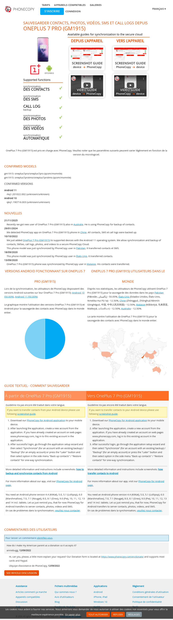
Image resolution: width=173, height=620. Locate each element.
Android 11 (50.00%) (26, 296)
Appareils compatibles (70, 5)
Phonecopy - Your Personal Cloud (19, 9)
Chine (83, 232)
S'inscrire (52, 11)
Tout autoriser (98, 614)
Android (98, 591)
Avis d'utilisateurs (64, 596)
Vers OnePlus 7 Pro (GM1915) (130, 58)
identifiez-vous (44, 538)
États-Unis (81, 256)
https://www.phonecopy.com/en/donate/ (122, 556)
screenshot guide (26, 414)
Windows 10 (100, 601)
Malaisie (91, 264)
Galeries (96, 5)
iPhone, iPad (100, 596)
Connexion (73, 11)
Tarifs (46, 5)
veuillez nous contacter (67, 510)
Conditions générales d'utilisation (150, 591)
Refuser (118, 614)
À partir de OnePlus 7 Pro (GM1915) (87, 58)
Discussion (21, 601)
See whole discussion (21, 573)
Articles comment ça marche (31, 591)
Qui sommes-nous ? (65, 591)
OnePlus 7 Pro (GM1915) (36, 240)
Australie (78, 224)
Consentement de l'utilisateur (148, 596)
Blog (57, 601)
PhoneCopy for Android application (46, 420)
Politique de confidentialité (147, 601)
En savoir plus (72, 614)
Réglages (134, 614)
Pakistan (80, 248)
